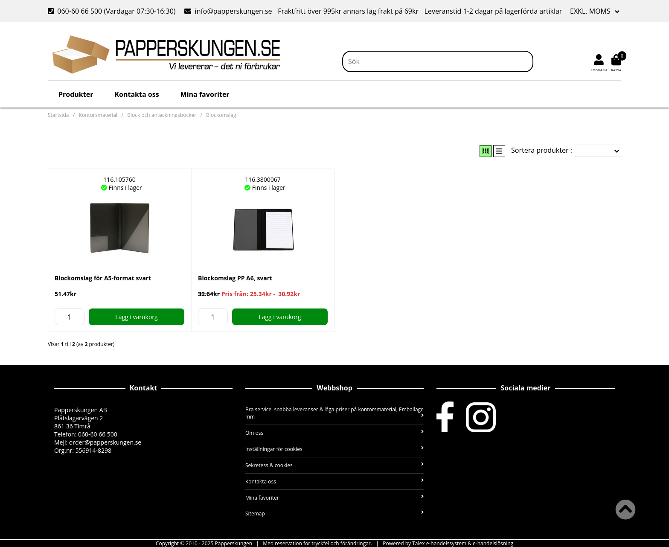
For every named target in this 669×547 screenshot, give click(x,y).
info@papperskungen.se (228, 11)
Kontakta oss (136, 94)
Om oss (334, 432)
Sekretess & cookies (334, 465)
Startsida (58, 115)
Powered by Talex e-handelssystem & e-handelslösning (448, 543)
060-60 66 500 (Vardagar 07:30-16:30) (112, 11)
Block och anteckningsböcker (161, 115)
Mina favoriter (205, 94)
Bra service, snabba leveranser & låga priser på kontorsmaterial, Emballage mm (334, 413)
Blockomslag (221, 115)
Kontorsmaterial (98, 115)
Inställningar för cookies (334, 449)
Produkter (75, 94)
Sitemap (334, 513)
